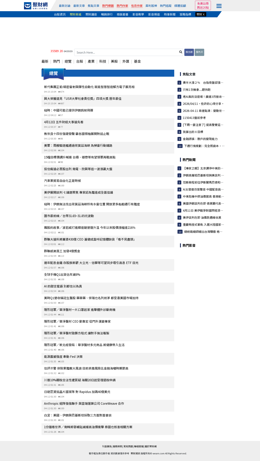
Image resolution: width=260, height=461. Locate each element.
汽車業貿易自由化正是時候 (62, 180)
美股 (114, 61)
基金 (137, 61)
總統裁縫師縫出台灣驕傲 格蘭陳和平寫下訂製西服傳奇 (219, 231)
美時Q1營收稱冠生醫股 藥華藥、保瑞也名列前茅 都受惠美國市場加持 (91, 298)
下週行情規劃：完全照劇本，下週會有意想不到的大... (218, 146)
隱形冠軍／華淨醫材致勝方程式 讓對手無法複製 (76, 333)
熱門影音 (189, 245)
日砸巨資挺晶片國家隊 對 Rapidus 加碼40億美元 (77, 391)
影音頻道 (154, 14)
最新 (45, 61)
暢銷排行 (107, 14)
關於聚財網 (151, 446)
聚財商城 (75, 14)
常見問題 (128, 446)
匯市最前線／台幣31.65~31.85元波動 (69, 215)
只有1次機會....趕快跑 (197, 89)
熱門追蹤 (166, 5)
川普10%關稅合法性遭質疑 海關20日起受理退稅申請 (80, 380)
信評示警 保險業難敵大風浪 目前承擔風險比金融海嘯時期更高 (86, 368)
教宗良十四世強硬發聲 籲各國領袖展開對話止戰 (76, 133)
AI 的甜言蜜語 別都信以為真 (63, 286)
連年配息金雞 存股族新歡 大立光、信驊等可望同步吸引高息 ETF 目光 (91, 262)
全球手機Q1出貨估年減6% (62, 274)
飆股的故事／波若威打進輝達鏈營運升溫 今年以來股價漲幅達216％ (90, 227)
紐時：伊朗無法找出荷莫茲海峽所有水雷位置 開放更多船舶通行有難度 (92, 204)
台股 (79, 61)
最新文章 (79, 5)
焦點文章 (93, 5)
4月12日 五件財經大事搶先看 (63, 122)
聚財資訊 (135, 453)
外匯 (125, 61)
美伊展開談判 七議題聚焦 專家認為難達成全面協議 (78, 192)
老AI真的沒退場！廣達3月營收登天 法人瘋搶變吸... (215, 96)
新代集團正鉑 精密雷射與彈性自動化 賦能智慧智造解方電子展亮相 (89, 86)
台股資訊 (60, 14)
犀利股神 (151, 5)
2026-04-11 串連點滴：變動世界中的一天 (209, 110)
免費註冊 (203, 3)
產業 (91, 61)
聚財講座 (91, 14)
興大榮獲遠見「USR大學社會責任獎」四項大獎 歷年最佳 (83, 98)
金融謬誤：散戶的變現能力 (200, 139)
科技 (102, 61)
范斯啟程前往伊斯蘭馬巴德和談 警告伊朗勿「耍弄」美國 (219, 182)
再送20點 (203, 7)
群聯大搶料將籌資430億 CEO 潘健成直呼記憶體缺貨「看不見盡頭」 (90, 239)
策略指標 (185, 14)
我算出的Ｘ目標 (193, 132)
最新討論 (64, 5)
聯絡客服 (139, 446)
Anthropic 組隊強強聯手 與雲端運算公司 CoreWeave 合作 (84, 403)
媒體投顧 (180, 5)
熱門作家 (122, 5)
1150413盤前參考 (194, 117)
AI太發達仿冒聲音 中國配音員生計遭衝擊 (209, 189)
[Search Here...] (128, 52)
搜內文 (199, 52)
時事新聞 (170, 14)
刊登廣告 (107, 446)
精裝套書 (122, 14)
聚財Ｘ (200, 14)
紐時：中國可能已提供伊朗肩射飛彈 (68, 110)
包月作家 (137, 5)
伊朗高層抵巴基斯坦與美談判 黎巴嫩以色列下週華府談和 (219, 175)
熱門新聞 (189, 159)
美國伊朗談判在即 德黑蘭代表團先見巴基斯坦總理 (215, 203)
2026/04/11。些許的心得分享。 (203, 103)
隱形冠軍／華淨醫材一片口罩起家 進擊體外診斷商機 (79, 309)
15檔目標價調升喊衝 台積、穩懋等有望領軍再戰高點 (80, 157)
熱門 (56, 61)
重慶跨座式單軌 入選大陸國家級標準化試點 (211, 224)
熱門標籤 (108, 5)
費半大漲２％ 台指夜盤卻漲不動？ (206, 82)
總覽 (68, 61)
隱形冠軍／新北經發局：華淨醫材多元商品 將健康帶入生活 (84, 344)
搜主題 (189, 52)
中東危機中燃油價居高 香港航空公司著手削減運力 (215, 196)
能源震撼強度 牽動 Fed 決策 (63, 356)
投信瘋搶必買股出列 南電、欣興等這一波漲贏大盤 (78, 169)
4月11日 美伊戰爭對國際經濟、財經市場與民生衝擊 (216, 210)
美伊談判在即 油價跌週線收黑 (202, 217)
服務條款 (117, 446)
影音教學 (138, 14)
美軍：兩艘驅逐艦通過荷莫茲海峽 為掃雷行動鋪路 (78, 145)
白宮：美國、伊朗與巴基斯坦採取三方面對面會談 (78, 415)
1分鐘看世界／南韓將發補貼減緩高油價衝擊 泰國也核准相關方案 (88, 427)
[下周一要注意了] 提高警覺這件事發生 (207, 125)
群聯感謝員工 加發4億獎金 (62, 251)
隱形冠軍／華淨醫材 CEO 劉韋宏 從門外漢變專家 (77, 321)
